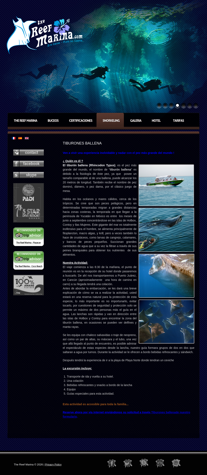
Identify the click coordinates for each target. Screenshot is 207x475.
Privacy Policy (53, 464)
